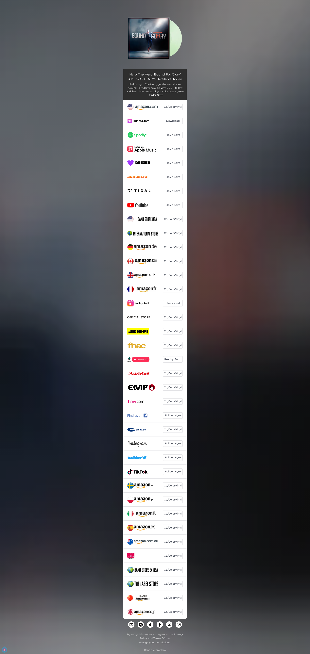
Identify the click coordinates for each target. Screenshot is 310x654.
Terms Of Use (161, 638)
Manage (143, 642)
